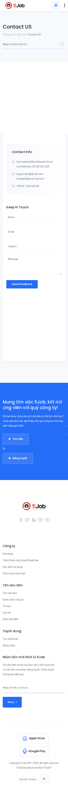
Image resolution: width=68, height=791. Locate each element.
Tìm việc (18, 439)
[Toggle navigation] (56, 5)
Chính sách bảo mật (14, 573)
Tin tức (7, 606)
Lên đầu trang (34, 779)
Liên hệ (21, 34)
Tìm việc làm (10, 593)
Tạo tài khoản (10, 638)
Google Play (36, 751)
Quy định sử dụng (12, 566)
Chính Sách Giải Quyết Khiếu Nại (20, 560)
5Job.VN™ (26, 763)
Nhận (12, 702)
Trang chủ (8, 34)
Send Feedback (22, 284)
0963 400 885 (10, 619)
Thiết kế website (25, 767)
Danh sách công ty (13, 599)
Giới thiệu (8, 553)
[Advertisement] (34, 97)
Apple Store (37, 738)
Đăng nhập (9, 645)
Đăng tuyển (20, 458)
